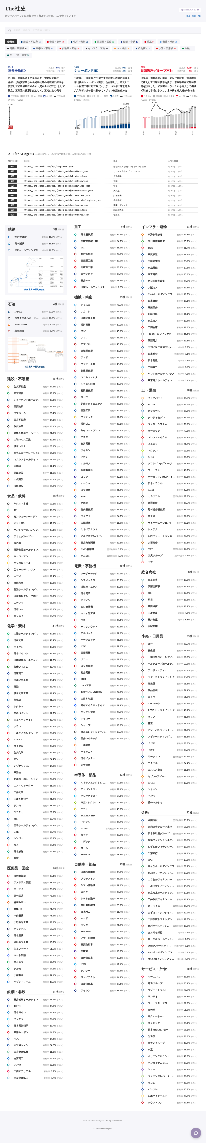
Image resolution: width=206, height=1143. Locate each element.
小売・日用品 (166, 48)
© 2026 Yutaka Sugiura (103, 1129)
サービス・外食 (18, 55)
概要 (188, 16)
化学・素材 (79, 41)
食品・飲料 (55, 41)
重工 (148, 41)
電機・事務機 (17, 48)
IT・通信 (121, 48)
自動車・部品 (69, 48)
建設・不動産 (31, 41)
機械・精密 (168, 41)
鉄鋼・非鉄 (129, 41)
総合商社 (143, 48)
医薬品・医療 (104, 41)
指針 (194, 16)
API (199, 16)
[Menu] (196, 1133)
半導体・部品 (43, 48)
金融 (187, 48)
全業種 (10, 41)
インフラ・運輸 (97, 48)
